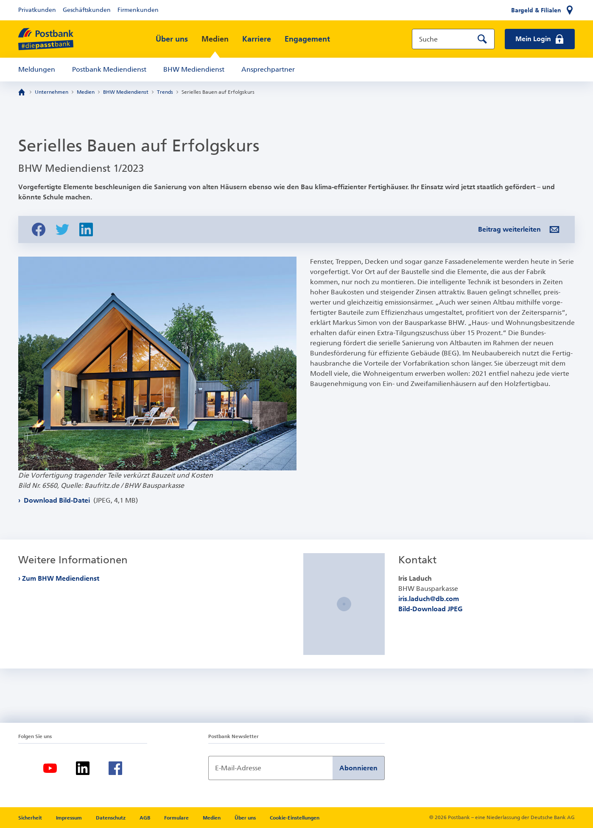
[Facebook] (115, 768)
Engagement (307, 39)
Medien (215, 39)
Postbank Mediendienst (109, 69)
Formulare (177, 818)
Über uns (172, 39)
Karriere (256, 39)
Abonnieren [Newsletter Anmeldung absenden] (358, 768)
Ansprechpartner (268, 69)
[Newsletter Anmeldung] (270, 768)
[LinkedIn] (83, 768)
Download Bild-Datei (80, 500)
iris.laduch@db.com (428, 599)
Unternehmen (51, 92)
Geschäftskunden (87, 10)
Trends (165, 92)
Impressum (69, 818)
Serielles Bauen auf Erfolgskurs (218, 92)
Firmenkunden (138, 10)
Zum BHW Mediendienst (60, 578)
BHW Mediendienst (193, 69)
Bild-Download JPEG (430, 609)
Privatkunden (37, 10)
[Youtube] (50, 768)
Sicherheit (30, 818)
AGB (145, 818)
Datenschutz (111, 818)
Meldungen (36, 69)
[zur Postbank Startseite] (45, 39)
